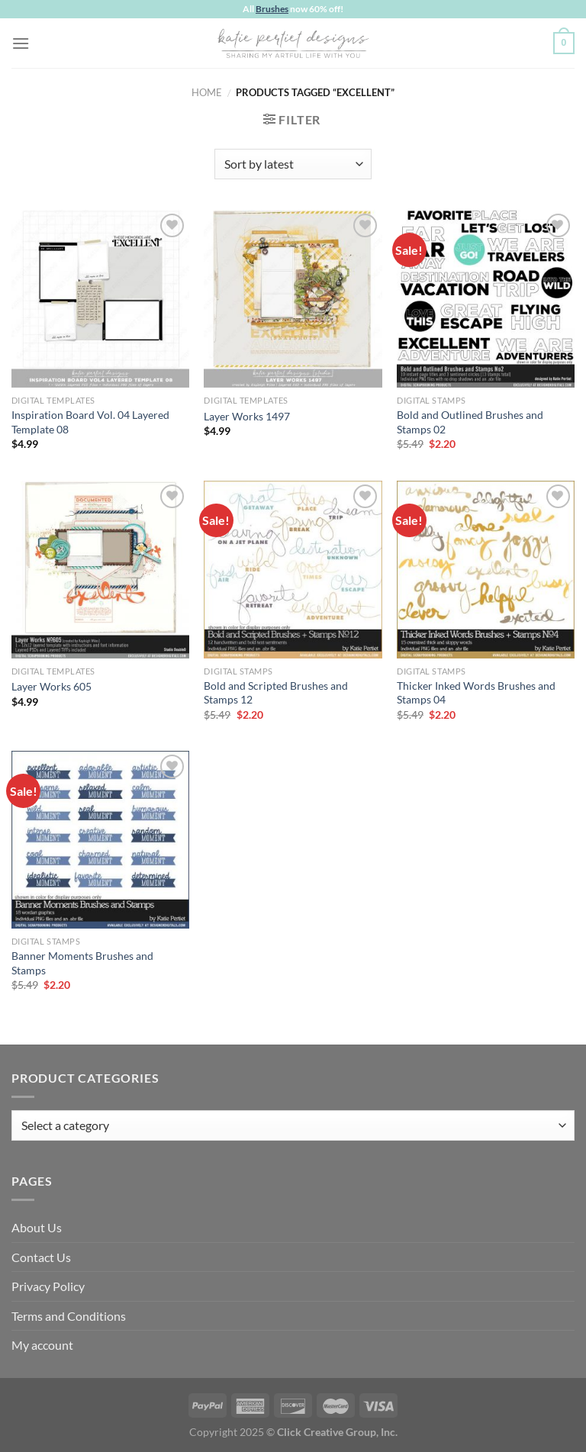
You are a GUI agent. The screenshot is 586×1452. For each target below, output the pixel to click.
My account (42, 1345)
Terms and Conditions (68, 1316)
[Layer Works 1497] (293, 299)
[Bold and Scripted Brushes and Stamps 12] (293, 569)
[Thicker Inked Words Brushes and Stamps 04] (486, 569)
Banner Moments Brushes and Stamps (82, 963)
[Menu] (20, 43)
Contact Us (41, 1257)
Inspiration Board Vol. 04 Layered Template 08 (90, 422)
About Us (36, 1227)
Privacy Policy (48, 1286)
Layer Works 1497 (247, 416)
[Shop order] (292, 164)
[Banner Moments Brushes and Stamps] (100, 840)
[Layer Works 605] (100, 569)
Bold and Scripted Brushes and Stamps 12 (276, 693)
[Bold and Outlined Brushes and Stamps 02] (486, 299)
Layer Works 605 (51, 686)
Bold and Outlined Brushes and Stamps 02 (470, 422)
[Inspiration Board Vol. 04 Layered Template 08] (100, 299)
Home (207, 92)
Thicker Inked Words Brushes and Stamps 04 (476, 693)
